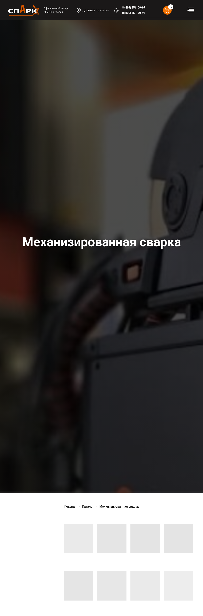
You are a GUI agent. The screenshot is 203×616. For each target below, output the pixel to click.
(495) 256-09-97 (134, 7)
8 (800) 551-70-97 (133, 12)
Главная (70, 506)
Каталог (88, 506)
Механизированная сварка (119, 506)
